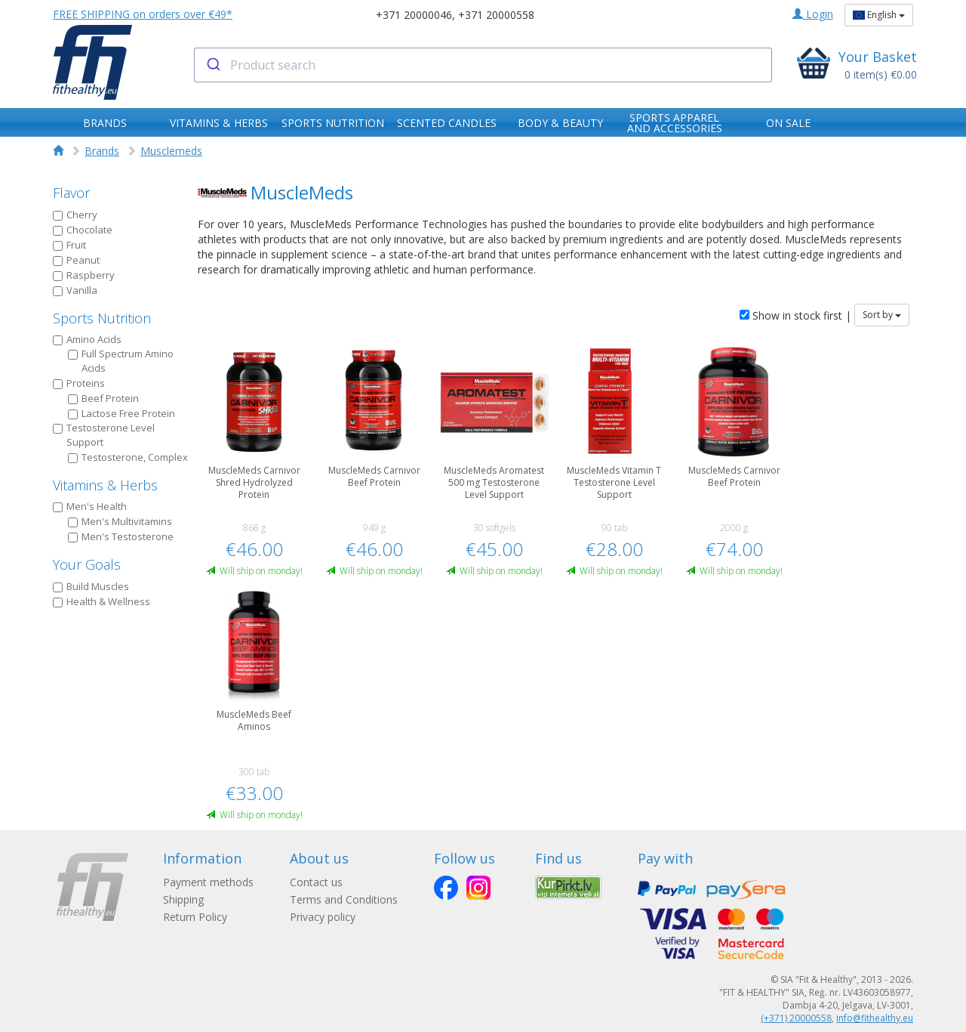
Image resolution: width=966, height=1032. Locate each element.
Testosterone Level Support (104, 435)
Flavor (71, 193)
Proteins (79, 383)
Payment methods (208, 882)
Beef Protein (103, 398)
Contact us (316, 882)
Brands (102, 151)
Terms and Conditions (344, 899)
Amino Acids (87, 339)
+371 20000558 (496, 15)
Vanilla (75, 290)
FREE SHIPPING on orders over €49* (142, 14)
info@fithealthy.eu (874, 1018)
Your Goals (87, 564)
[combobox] (483, 65)
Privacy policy (322, 917)
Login (812, 14)
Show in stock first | (795, 315)
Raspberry (84, 275)
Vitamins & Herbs (105, 485)
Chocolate (82, 229)
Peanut (76, 260)
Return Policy (195, 917)
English (879, 14)
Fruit (69, 245)
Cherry (75, 214)
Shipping (183, 899)
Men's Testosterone (121, 536)
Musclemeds (171, 151)
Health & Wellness (101, 601)
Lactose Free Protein (121, 413)
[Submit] (212, 65)
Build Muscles (91, 586)
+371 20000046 (414, 15)
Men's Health (90, 506)
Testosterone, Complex (128, 457)
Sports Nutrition (102, 318)
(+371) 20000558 (796, 1018)
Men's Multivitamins (120, 521)
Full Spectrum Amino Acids (121, 361)
